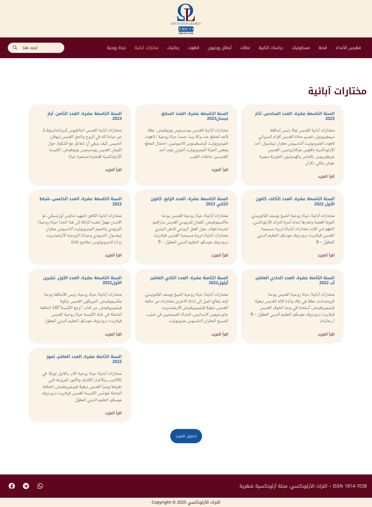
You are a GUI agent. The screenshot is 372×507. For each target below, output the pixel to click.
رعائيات (173, 48)
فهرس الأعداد (348, 48)
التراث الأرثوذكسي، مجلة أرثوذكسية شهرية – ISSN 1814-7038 (303, 486)
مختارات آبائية (147, 48)
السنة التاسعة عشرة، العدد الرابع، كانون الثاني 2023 (189, 201)
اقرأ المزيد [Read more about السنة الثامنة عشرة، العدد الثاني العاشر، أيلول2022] (219, 334)
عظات (245, 48)
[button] (186, 436)
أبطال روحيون (220, 48)
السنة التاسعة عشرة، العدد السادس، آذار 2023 (295, 116)
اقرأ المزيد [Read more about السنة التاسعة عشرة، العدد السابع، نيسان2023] (219, 170)
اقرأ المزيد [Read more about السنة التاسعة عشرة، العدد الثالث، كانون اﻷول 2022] (326, 255)
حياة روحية (116, 48)
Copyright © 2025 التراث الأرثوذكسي (186, 502)
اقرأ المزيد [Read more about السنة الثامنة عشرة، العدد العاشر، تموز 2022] (113, 413)
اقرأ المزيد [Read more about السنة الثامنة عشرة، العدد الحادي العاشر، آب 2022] (326, 334)
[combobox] (36, 48)
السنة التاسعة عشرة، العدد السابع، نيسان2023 (194, 116)
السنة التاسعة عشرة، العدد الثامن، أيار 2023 (84, 116)
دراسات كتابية (271, 48)
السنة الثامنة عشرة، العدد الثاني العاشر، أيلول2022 (189, 280)
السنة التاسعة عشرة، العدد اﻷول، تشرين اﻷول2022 (82, 280)
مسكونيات (301, 48)
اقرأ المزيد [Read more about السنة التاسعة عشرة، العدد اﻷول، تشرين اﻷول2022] (113, 334)
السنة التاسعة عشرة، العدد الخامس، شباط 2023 (81, 201)
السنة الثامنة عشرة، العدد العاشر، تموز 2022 (84, 359)
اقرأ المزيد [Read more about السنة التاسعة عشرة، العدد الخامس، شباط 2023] (113, 255)
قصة (323, 48)
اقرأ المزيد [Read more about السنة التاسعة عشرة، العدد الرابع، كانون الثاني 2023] (219, 255)
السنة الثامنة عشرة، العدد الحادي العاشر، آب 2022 (295, 280)
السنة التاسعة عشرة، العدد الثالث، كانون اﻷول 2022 (295, 201)
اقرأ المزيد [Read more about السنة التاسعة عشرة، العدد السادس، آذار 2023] (326, 177)
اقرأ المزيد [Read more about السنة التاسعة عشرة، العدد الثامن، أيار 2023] (113, 170)
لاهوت (193, 48)
